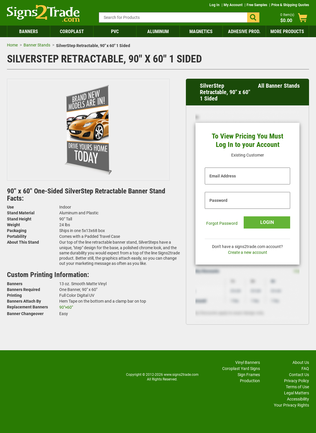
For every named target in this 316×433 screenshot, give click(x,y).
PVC (115, 31)
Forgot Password (222, 223)
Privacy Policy (296, 380)
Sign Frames (249, 374)
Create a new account (247, 252)
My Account (233, 5)
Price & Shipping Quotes (290, 5)
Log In (214, 5)
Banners (28, 31)
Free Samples (257, 5)
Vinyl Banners (247, 362)
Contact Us (299, 374)
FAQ (305, 368)
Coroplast (72, 31)
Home (12, 45)
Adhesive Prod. (244, 31)
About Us (300, 362)
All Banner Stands (279, 85)
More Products (287, 31)
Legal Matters (296, 393)
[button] (253, 17)
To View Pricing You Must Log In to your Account (247, 140)
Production (250, 380)
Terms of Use (297, 387)
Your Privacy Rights (291, 405)
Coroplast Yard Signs (241, 368)
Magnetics (201, 31)
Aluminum (158, 31)
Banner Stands (37, 45)
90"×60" (66, 307)
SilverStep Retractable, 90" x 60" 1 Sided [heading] (225, 92)
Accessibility (298, 399)
